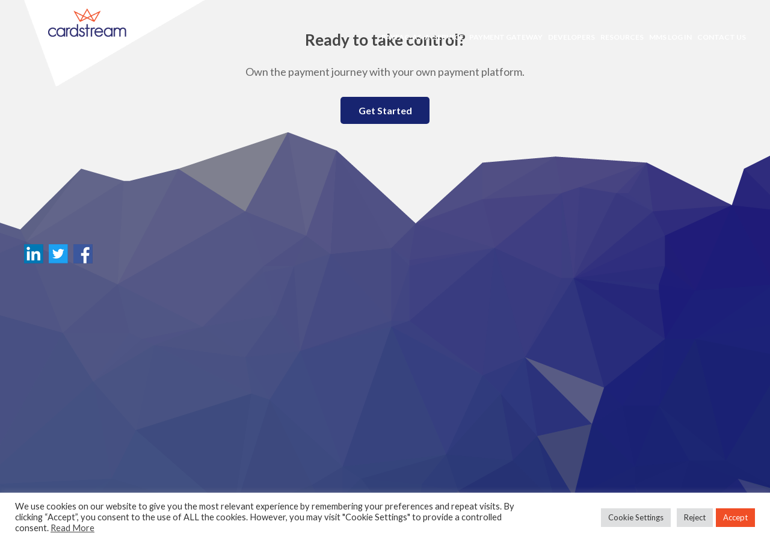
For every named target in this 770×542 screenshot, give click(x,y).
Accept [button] (735, 517)
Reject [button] (695, 517)
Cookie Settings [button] (636, 517)
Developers (571, 37)
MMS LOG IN (670, 37)
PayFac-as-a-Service (422, 37)
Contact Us (721, 37)
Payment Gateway (506, 37)
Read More (72, 528)
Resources (622, 37)
